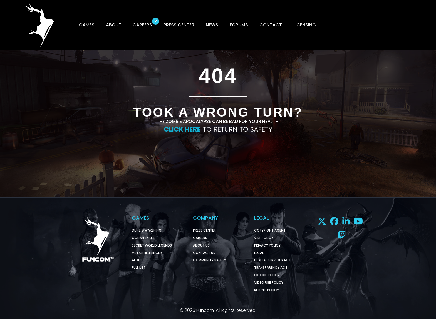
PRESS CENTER (179, 25)
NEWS (212, 25)
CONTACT (270, 25)
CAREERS (142, 25)
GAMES (87, 25)
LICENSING (304, 25)
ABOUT (113, 25)
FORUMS (239, 25)
